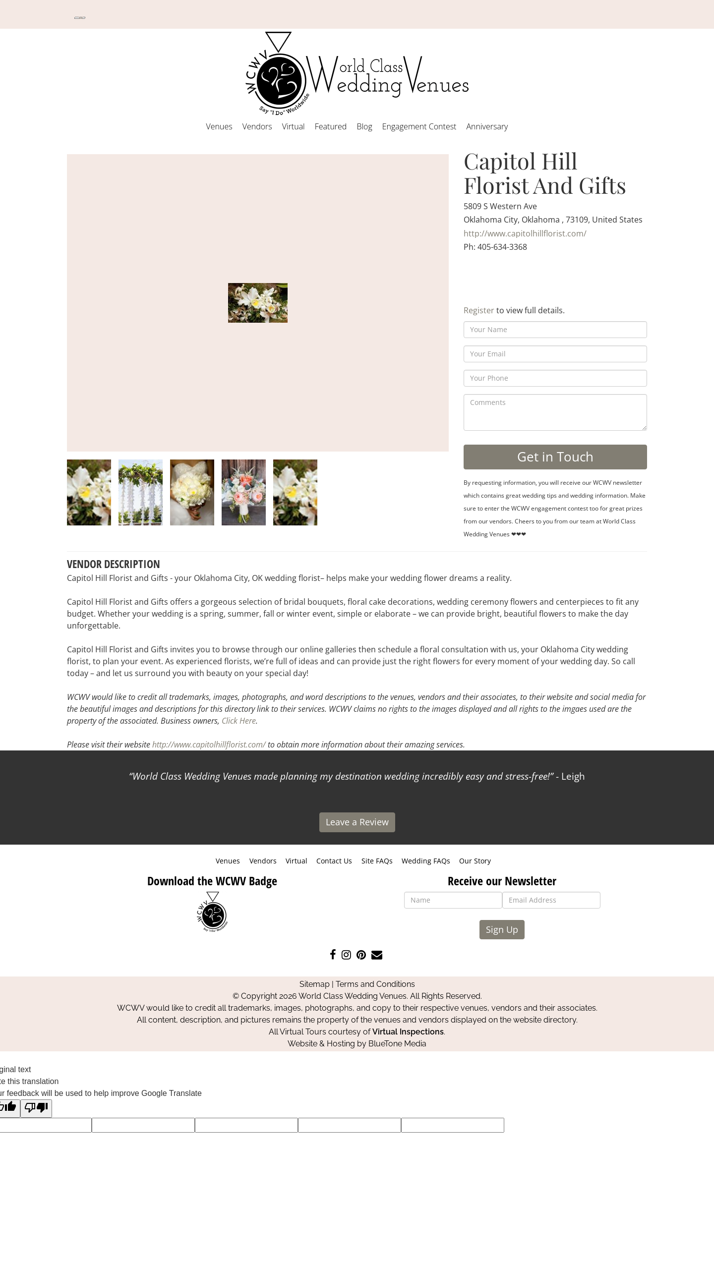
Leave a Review (357, 822)
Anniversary (487, 126)
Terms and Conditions (375, 984)
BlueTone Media (397, 1043)
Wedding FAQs (426, 860)
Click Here (239, 720)
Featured (331, 126)
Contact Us (334, 860)
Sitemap (314, 984)
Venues (219, 126)
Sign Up (502, 929)
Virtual (293, 126)
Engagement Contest (419, 126)
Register (479, 310)
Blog (364, 126)
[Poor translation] (36, 1108)
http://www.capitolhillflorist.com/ (525, 233)
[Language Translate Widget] (79, 18)
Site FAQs (377, 860)
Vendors (257, 126)
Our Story (475, 860)
